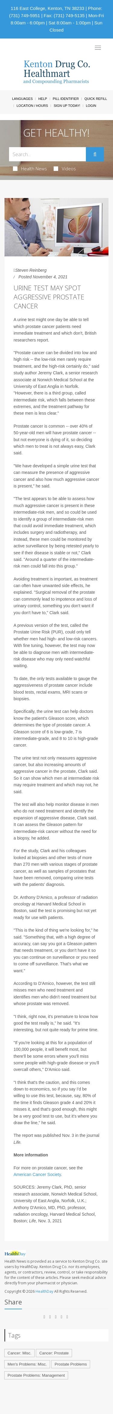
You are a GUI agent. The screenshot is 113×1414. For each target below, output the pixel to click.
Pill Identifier (66, 99)
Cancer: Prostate (54, 1353)
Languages (22, 99)
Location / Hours (32, 105)
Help (42, 99)
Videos (65, 169)
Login (91, 105)
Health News (30, 169)
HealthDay (44, 1291)
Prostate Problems (71, 1364)
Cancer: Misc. (19, 1353)
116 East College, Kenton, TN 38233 (47, 8)
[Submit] (95, 154)
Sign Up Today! (67, 105)
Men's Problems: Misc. (27, 1364)
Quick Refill (95, 99)
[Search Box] (47, 154)
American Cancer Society (37, 1174)
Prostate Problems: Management (36, 1375)
